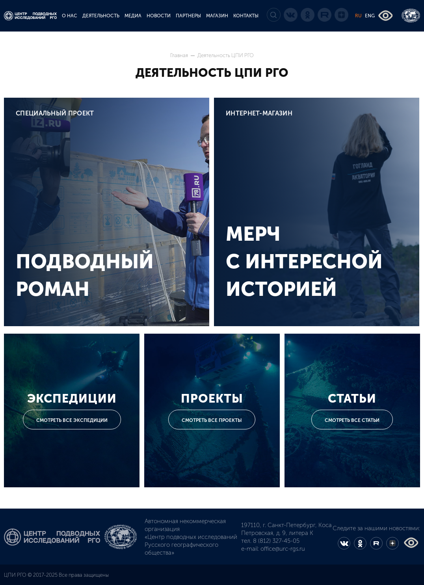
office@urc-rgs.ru (282, 548)
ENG (370, 16)
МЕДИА (133, 16)
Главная (179, 55)
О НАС (69, 16)
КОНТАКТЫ (245, 16)
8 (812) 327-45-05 (276, 540)
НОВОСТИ (159, 16)
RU (358, 16)
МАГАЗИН (217, 16)
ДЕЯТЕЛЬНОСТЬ (100, 16)
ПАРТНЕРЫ (188, 16)
